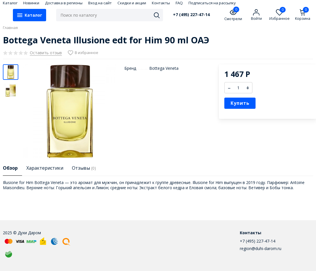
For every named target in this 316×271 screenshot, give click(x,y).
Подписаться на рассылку (212, 2)
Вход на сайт (100, 2)
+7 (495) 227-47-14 (191, 14)
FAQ (179, 2)
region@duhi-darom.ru (260, 248)
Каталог (10, 2)
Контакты (161, 2)
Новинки (31, 2)
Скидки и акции (131, 2)
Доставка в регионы (64, 2)
